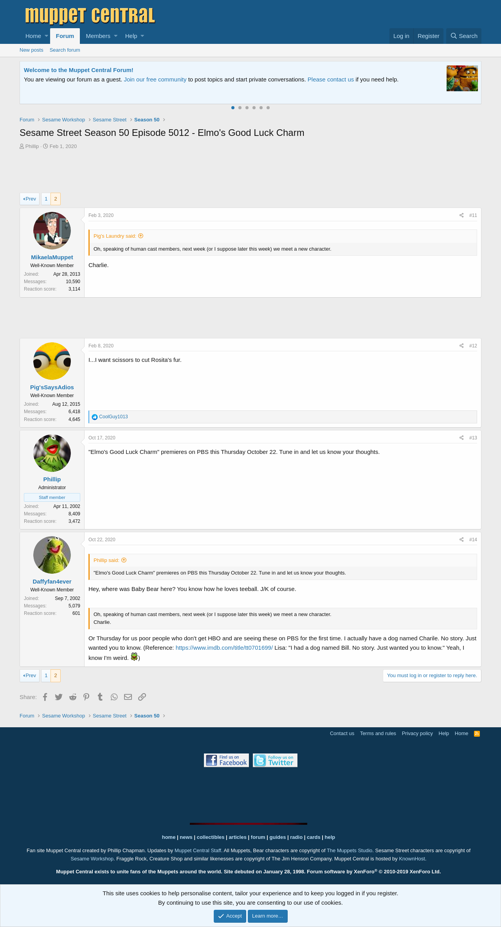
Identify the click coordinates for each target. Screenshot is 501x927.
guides (278, 837)
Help (131, 36)
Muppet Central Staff (198, 850)
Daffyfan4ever (51, 581)
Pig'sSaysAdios (52, 387)
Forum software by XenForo (374, 872)
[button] (46, 36)
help (330, 837)
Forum (65, 36)
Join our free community (155, 79)
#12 (473, 346)
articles (238, 837)
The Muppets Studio (349, 850)
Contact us (342, 733)
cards (314, 837)
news (186, 837)
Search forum (65, 50)
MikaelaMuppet (52, 257)
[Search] (463, 36)
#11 (473, 215)
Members (98, 36)
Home (33, 36)
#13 (473, 438)
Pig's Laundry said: (115, 236)
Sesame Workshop (92, 859)
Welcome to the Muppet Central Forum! (78, 70)
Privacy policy (417, 733)
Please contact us (331, 79)
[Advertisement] (250, 172)
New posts (31, 50)
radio (296, 837)
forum (258, 837)
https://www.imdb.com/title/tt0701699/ (224, 647)
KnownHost (412, 859)
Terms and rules (378, 733)
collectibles (211, 837)
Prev (30, 199)
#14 (473, 539)
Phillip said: (106, 560)
